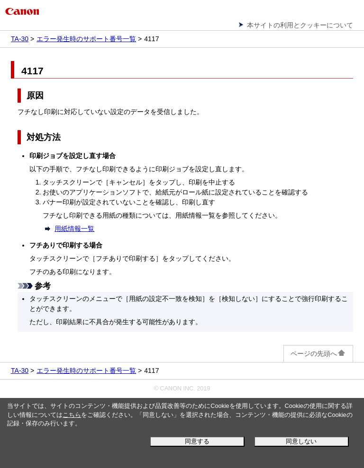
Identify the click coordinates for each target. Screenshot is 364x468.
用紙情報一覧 (74, 228)
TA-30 (19, 39)
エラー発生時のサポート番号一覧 (86, 39)
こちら (72, 415)
